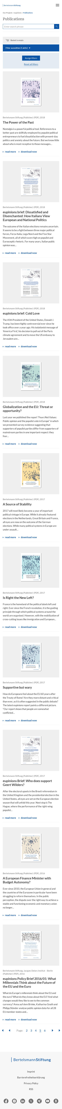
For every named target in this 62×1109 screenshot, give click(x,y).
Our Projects (7, 13)
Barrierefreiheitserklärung (31, 1077)
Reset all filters (31, 64)
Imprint (31, 1071)
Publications (28, 13)
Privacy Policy (31, 1083)
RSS (31, 1089)
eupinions (17, 13)
